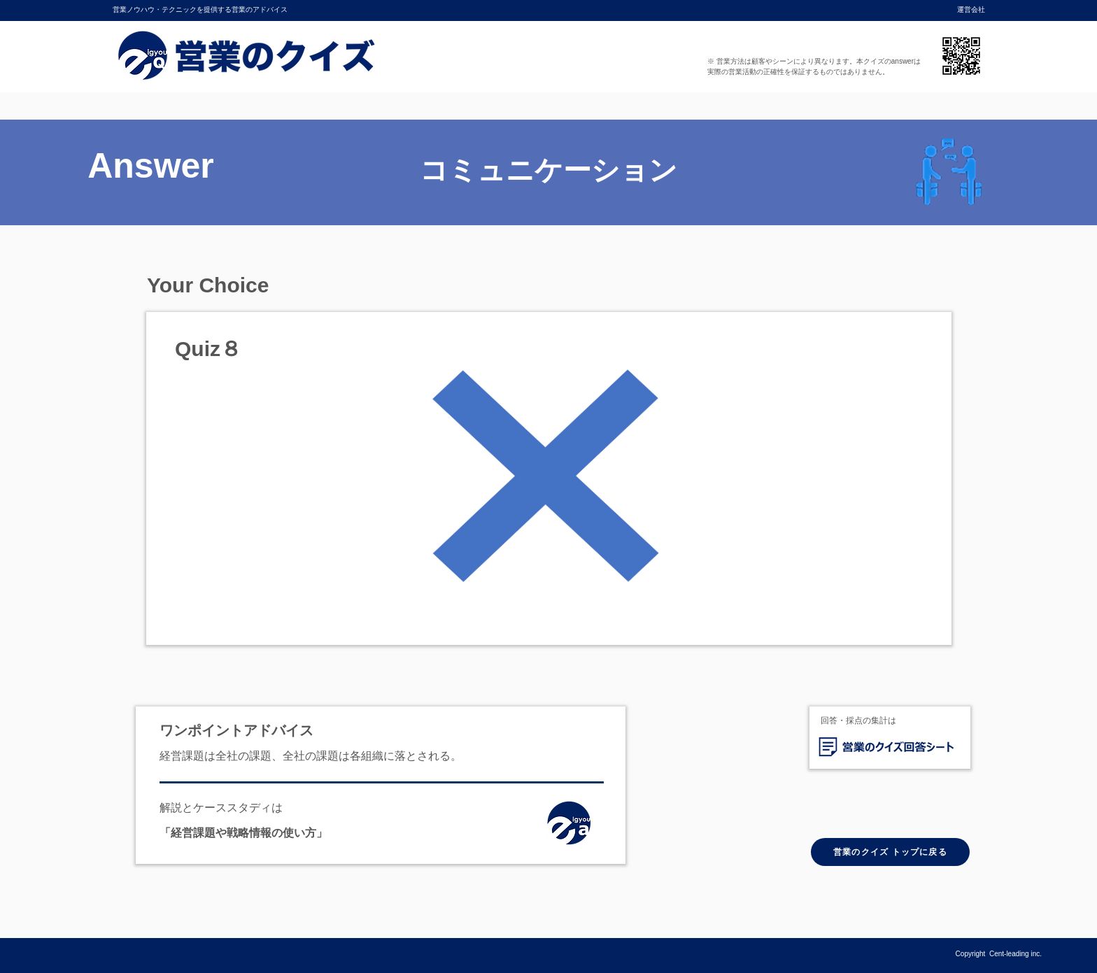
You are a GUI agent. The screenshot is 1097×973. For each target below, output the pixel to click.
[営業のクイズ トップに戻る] (890, 852)
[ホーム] (573, 826)
